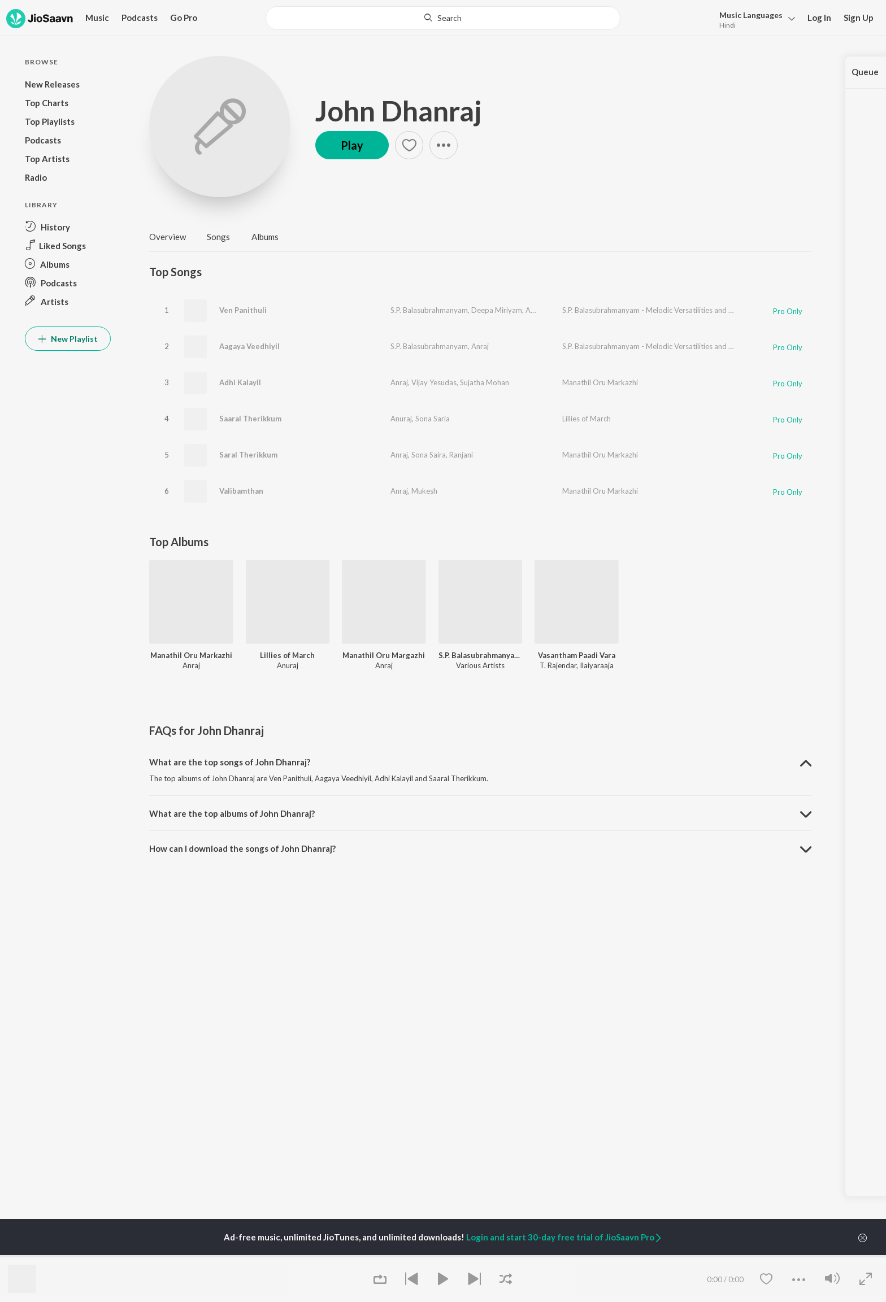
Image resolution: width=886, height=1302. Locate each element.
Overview (167, 237)
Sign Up (859, 17)
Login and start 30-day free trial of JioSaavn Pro (564, 1237)
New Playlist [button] (68, 338)
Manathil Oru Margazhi (383, 655)
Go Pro (183, 17)
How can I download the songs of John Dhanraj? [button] (242, 848)
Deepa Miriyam (496, 310)
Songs (218, 237)
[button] (754, 19)
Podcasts (139, 17)
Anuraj (401, 418)
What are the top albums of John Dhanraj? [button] (232, 813)
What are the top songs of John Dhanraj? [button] (229, 762)
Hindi (727, 25)
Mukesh (424, 490)
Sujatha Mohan (484, 382)
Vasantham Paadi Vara (576, 655)
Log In (819, 17)
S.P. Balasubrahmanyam (429, 310)
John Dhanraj (398, 111)
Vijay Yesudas (434, 382)
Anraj (534, 310)
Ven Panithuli (243, 310)
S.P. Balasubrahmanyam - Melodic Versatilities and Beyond (658, 310)
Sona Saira (428, 454)
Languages (751, 15)
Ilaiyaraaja (597, 665)
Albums (265, 237)
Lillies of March (586, 418)
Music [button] (97, 17)
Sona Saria (432, 418)
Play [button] (352, 145)
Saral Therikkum (248, 454)
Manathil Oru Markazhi (600, 382)
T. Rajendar (558, 665)
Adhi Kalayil (240, 382)
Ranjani (461, 454)
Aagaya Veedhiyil (249, 346)
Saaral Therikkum (250, 418)
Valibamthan (241, 490)
